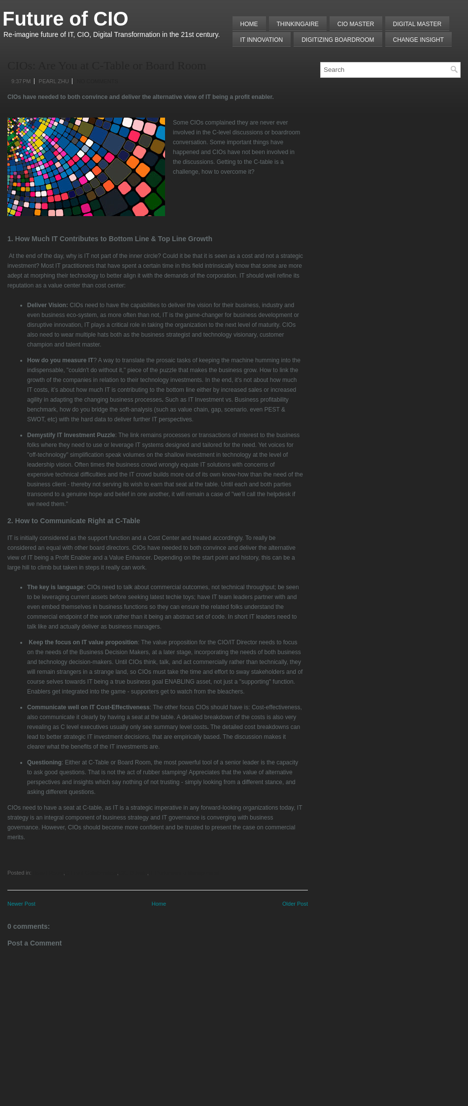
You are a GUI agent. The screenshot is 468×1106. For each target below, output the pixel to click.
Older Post (295, 904)
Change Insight (418, 39)
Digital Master (417, 24)
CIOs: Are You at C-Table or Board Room (106, 65)
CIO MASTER (355, 24)
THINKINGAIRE (298, 24)
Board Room (48, 873)
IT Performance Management (184, 873)
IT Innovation (261, 39)
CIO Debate (133, 873)
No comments (97, 81)
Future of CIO (65, 19)
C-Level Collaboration (91, 873)
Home (249, 24)
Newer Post (21, 904)
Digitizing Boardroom (337, 39)
